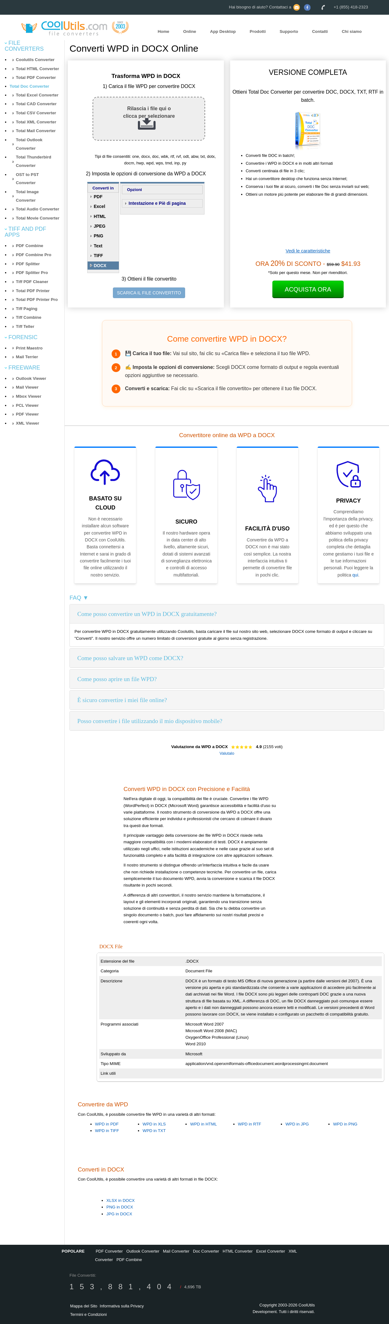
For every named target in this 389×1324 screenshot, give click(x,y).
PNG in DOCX (119, 1207)
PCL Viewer (27, 405)
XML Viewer (27, 423)
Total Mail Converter (36, 130)
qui (355, 574)
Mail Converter (176, 1251)
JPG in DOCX (119, 1214)
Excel (99, 206)
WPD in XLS (154, 1124)
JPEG (99, 226)
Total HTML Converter (37, 68)
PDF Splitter (28, 263)
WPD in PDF (107, 1124)
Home (163, 31)
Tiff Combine (28, 317)
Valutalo (227, 753)
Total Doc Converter (29, 86)
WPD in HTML (203, 1124)
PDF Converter (109, 1251)
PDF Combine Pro (33, 254)
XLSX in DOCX (120, 1200)
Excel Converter (270, 1251)
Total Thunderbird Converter (33, 161)
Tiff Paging (27, 308)
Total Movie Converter (37, 218)
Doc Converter (206, 1251)
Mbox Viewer (28, 396)
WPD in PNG (345, 1124)
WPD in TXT (154, 1130)
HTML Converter (238, 1251)
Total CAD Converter (36, 103)
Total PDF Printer (33, 290)
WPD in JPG (297, 1124)
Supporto (289, 31)
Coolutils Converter (35, 59)
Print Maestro (29, 348)
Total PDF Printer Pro (37, 299)
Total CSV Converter (36, 113)
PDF (98, 196)
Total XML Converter (36, 122)
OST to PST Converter (27, 178)
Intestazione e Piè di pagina (157, 203)
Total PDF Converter (36, 77)
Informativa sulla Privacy (122, 1306)
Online (189, 31)
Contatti (320, 31)
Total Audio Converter (37, 209)
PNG (98, 235)
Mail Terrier (27, 356)
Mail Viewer (27, 387)
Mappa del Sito (83, 1306)
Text (98, 245)
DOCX (100, 265)
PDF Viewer (27, 414)
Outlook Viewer (31, 378)
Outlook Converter (142, 1251)
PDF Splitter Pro (32, 272)
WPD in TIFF (107, 1130)
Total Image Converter (27, 196)
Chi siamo (352, 31)
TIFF (98, 255)
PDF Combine (29, 245)
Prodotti (258, 31)
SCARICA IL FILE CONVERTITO (149, 292)
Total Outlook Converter (29, 144)
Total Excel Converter (37, 95)
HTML (100, 216)
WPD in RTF (249, 1124)
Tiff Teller (25, 326)
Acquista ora (308, 289)
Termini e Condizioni (88, 1314)
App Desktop (223, 31)
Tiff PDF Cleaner (32, 281)
